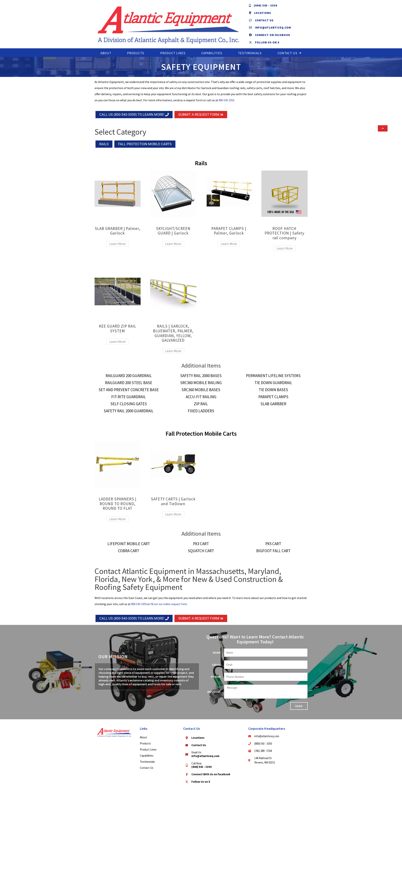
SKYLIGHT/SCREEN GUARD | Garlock (173, 234)
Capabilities (211, 57)
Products (135, 57)
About (105, 57)
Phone (216, 680)
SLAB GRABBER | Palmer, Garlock (117, 234)
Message (214, 695)
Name (217, 656)
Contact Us (290, 56)
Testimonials (250, 57)
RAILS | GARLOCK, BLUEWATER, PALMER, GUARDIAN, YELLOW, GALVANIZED (173, 337)
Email (216, 668)
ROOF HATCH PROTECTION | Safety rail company (284, 236)
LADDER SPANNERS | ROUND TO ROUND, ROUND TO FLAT (118, 507)
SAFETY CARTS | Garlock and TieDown (173, 505)
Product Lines (172, 57)
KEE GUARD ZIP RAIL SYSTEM (117, 332)
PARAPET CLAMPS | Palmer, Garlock (228, 234)
